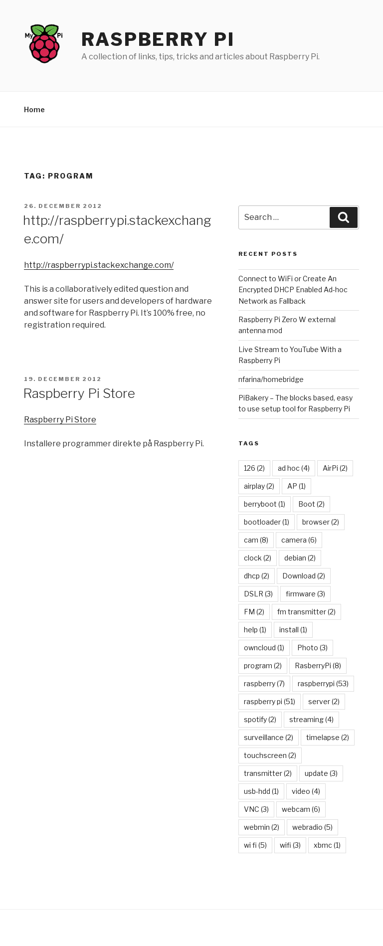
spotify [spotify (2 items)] (260, 719)
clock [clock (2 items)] (257, 558)
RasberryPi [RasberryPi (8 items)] (318, 665)
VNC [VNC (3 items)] (256, 809)
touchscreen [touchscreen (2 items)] (270, 755)
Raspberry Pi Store (79, 393)
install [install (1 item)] (293, 629)
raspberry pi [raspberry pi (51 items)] (269, 701)
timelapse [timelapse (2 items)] (327, 737)
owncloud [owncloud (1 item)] (264, 647)
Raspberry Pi (158, 39)
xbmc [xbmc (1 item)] (327, 845)
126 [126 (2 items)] (254, 468)
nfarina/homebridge (271, 379)
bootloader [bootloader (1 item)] (266, 522)
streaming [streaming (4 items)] (311, 719)
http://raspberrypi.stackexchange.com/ (99, 265)
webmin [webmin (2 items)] (261, 827)
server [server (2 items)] (324, 701)
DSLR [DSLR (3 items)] (258, 593)
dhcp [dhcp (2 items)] (256, 575)
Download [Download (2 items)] (303, 575)
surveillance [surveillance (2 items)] (268, 737)
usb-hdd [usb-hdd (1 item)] (261, 791)
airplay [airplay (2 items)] (259, 486)
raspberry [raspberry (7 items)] (264, 683)
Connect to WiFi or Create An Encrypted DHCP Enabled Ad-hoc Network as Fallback (293, 289)
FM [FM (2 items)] (254, 611)
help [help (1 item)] (255, 629)
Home (34, 109)
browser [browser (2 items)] (320, 522)
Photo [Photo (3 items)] (312, 647)
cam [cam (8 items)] (256, 540)
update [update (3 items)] (321, 773)
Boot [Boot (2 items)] (311, 504)
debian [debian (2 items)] (300, 558)
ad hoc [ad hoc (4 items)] (294, 468)
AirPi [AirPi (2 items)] (335, 468)
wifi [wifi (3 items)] (290, 845)
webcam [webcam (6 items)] (301, 809)
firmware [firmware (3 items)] (305, 593)
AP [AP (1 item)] (296, 486)
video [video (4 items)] (306, 791)
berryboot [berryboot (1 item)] (264, 504)
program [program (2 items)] (263, 665)
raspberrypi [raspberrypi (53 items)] (323, 683)
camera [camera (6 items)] (299, 540)
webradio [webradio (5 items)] (312, 827)
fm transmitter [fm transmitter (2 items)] (306, 611)
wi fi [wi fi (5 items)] (255, 845)
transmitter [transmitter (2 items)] (268, 773)
